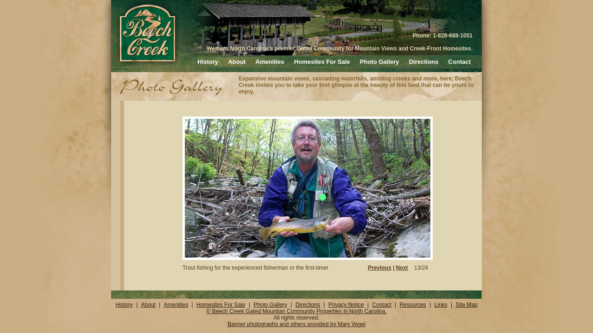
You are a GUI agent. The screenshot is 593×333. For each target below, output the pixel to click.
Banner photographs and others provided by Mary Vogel (296, 324)
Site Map (466, 305)
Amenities (269, 61)
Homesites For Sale (322, 61)
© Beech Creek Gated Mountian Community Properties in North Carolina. (296, 311)
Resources (412, 305)
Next (402, 268)
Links (441, 305)
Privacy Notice (346, 305)
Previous (379, 268)
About (237, 61)
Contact (459, 61)
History (207, 61)
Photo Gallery (379, 61)
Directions (424, 61)
